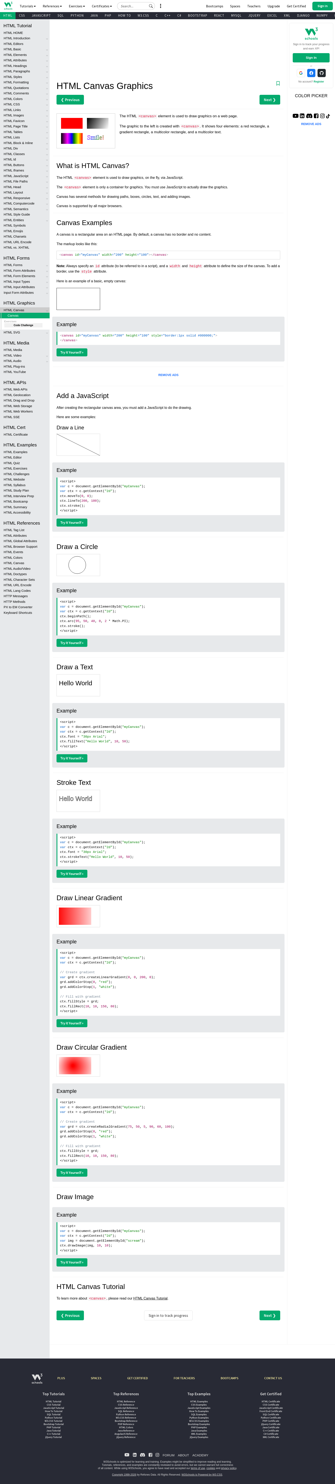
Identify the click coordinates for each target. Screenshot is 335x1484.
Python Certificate (271, 1417)
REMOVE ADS (168, 375)
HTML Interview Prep (19, 496)
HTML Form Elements (19, 276)
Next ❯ (270, 99)
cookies (210, 1468)
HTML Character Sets (19, 579)
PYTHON (77, 15)
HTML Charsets (15, 236)
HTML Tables (13, 132)
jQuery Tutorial (53, 1437)
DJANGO (303, 15)
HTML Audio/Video (17, 568)
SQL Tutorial (53, 1414)
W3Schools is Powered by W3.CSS (202, 1474)
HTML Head (12, 187)
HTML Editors (13, 44)
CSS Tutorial (53, 1404)
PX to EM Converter (18, 607)
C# (179, 15)
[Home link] (8, 5)
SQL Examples (199, 1414)
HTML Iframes (14, 170)
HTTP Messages (16, 596)
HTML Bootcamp (16, 501)
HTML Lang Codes (17, 590)
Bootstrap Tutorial (54, 1424)
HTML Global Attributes (20, 541)
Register (319, 81)
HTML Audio (12, 361)
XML (287, 15)
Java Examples (199, 1430)
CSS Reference (126, 1404)
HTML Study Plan (16, 490)
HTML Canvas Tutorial (150, 1298)
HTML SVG (12, 332)
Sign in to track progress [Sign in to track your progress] (168, 1315)
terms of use (198, 1468)
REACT (219, 15)
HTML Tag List (14, 530)
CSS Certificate (271, 1404)
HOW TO (124, 15)
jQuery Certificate (270, 1424)
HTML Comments (16, 93)
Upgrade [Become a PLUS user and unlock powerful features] (273, 6)
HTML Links (12, 110)
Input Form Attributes (19, 292)
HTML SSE (12, 417)
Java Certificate (270, 1427)
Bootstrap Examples (199, 1424)
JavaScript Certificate (271, 1407)
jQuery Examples (199, 1437)
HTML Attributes (15, 60)
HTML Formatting (16, 82)
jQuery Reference (125, 1437)
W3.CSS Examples (199, 1420)
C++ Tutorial (53, 1433)
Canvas (13, 315)
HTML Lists (12, 137)
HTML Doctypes (15, 574)
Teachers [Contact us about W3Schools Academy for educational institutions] (254, 6)
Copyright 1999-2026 (124, 1474)
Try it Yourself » (71, 352)
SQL (61, 15)
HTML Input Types (17, 281)
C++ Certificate (271, 1430)
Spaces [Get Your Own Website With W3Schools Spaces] (235, 6)
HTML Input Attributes (19, 287)
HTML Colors (13, 99)
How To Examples (199, 1411)
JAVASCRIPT (41, 15)
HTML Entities (14, 220)
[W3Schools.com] (37, 1381)
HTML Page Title (16, 126)
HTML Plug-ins (14, 366)
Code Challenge (23, 325)
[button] (151, 6)
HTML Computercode (19, 203)
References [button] (52, 6)
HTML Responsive (17, 198)
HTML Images (14, 115)
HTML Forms (13, 265)
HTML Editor (13, 457)
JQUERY (254, 15)
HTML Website (14, 479)
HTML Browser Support (20, 546)
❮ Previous (70, 99)
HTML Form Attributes (19, 270)
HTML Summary (15, 507)
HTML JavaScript (16, 176)
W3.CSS (143, 15)
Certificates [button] (102, 6)
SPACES (96, 1378)
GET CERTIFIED (137, 1378)
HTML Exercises (15, 468)
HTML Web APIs (15, 389)
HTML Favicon (14, 121)
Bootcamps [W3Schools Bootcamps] (214, 6)
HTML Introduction (17, 38)
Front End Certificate (271, 1411)
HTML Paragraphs (17, 71)
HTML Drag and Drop (19, 400)
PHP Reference (126, 1424)
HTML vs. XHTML (16, 247)
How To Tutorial (53, 1411)
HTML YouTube (15, 372)
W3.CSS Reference (126, 1417)
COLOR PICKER (311, 95)
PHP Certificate (271, 1420)
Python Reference (126, 1414)
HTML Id (10, 159)
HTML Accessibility (17, 512)
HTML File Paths (16, 181)
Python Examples (199, 1417)
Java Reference (126, 1430)
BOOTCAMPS (229, 1378)
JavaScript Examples (198, 1407)
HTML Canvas (14, 310)
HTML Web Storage (18, 406)
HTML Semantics (16, 209)
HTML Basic (12, 49)
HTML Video (13, 355)
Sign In (311, 57)
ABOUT (183, 1455)
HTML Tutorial (53, 1401)
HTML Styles (13, 77)
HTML (7, 15)
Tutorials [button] (28, 6)
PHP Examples (199, 1427)
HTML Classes (14, 154)
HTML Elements (15, 55)
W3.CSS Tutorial (53, 1420)
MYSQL (236, 15)
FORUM (169, 1455)
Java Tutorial (53, 1430)
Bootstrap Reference (126, 1420)
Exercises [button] (77, 6)
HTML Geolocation (17, 395)
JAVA (94, 15)
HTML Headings (15, 66)
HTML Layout (13, 192)
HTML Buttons (14, 165)
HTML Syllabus (14, 485)
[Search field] (136, 6)
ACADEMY (200, 1455)
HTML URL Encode (17, 242)
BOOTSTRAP (197, 15)
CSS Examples (199, 1404)
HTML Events (13, 552)
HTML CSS (12, 104)
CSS (22, 15)
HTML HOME (13, 33)
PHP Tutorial (53, 1427)
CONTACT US (273, 1378)
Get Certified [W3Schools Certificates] (296, 6)
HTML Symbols (15, 225)
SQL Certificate (271, 1414)
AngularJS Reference (126, 1433)
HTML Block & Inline (18, 143)
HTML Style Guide (17, 214)
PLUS (61, 1378)
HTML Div (11, 148)
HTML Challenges (17, 474)
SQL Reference (126, 1411)
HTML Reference (126, 1401)
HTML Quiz (12, 463)
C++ (168, 15)
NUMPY (322, 15)
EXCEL (272, 15)
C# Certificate (271, 1433)
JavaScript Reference (126, 1407)
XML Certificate (271, 1437)
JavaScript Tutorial (53, 1407)
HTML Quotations (16, 88)
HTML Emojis (13, 231)
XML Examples (199, 1433)
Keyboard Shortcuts (18, 612)
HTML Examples (15, 452)
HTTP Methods (14, 601)
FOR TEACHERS (184, 1378)
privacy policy (228, 1468)
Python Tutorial (53, 1417)
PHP (108, 15)
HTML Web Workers (18, 411)
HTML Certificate (16, 434)
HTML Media (13, 350)
